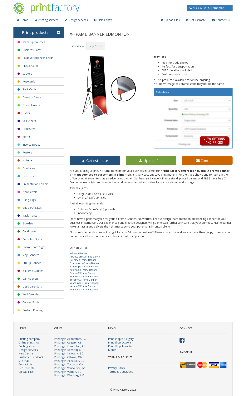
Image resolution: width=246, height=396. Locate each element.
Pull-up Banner (31, 263)
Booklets (28, 223)
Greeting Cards (31, 97)
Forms (26, 136)
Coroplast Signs (32, 239)
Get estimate (95, 160)
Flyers (26, 113)
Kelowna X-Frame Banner (83, 270)
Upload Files (170, 20)
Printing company (29, 339)
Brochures (28, 129)
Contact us (207, 160)
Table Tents (29, 215)
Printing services (46, 20)
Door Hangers (31, 105)
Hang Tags (29, 200)
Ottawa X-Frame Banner (83, 273)
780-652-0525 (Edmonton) (207, 8)
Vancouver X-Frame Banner (84, 283)
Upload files (151, 160)
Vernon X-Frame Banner (83, 286)
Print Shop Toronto (120, 346)
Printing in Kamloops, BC (69, 350)
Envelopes (28, 168)
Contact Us (221, 20)
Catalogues (29, 231)
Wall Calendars (31, 294)
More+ (112, 350)
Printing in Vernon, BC (67, 371)
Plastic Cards (30, 66)
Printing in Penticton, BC (69, 361)
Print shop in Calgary (121, 339)
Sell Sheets (29, 121)
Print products (41, 32)
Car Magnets (30, 278)
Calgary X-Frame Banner (83, 260)
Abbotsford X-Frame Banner (85, 256)
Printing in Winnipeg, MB (69, 375)
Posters (27, 152)
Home (22, 20)
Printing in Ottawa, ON (68, 357)
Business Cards (32, 50)
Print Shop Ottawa (119, 342)
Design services (76, 20)
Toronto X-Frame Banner (83, 279)
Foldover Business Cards (37, 58)
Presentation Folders (35, 184)
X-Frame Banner (32, 271)
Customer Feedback (30, 357)
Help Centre (103, 20)
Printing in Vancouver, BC (70, 368)
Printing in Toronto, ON (68, 364)
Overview (78, 46)
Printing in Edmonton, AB (70, 346)
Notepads (28, 160)
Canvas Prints (30, 302)
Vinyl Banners (30, 255)
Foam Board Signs (34, 247)
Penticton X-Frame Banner (84, 276)
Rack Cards (29, 89)
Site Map (23, 361)
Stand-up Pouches (33, 42)
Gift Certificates (32, 207)
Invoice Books (31, 144)
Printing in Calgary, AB (68, 342)
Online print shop (29, 342)
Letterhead (29, 176)
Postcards (28, 81)
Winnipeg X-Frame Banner (84, 289)
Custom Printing (32, 310)
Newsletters (29, 192)
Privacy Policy (116, 368)
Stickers (27, 73)
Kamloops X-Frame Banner (84, 266)
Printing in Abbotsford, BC (70, 339)
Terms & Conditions (120, 371)
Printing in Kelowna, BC (68, 353)
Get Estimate (195, 20)
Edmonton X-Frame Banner (84, 263)
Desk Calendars (32, 286)
